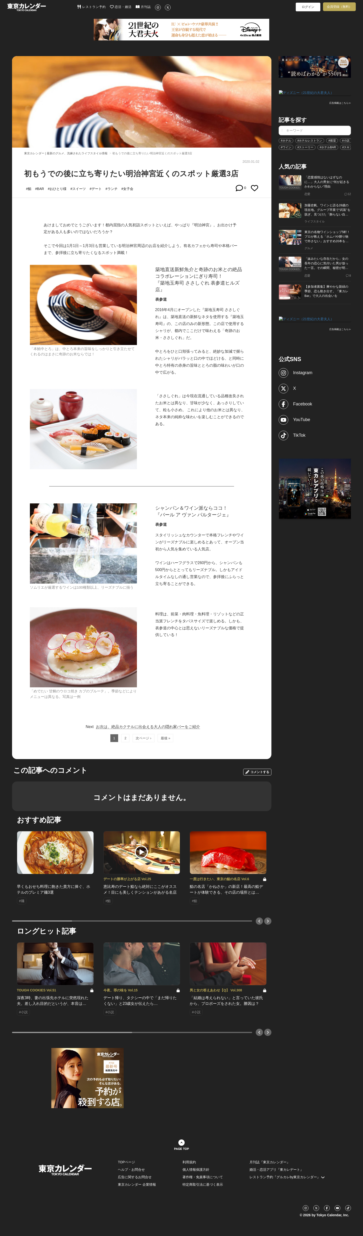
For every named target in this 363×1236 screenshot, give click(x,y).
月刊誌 (143, 7)
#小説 (346, 140)
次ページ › (143, 738)
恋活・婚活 (121, 7)
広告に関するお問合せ (135, 1177)
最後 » (165, 738)
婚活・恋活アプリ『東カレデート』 (276, 1169)
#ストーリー (305, 147)
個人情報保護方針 (195, 1169)
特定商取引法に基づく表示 (202, 1184)
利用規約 (189, 1162)
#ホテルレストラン (309, 140)
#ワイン (286, 147)
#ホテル (286, 140)
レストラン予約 (91, 7)
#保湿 (332, 140)
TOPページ (126, 1162)
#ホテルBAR (328, 147)
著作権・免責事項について (202, 1177)
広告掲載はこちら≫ (340, 102)
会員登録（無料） (339, 6)
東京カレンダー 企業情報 (137, 1184)
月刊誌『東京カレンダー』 (269, 1162)
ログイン (308, 7)
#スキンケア (350, 147)
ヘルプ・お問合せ (131, 1169)
